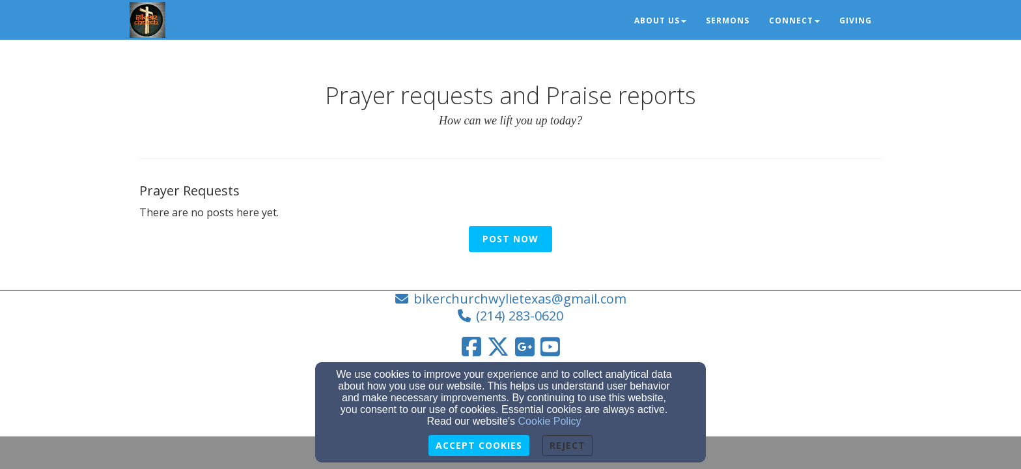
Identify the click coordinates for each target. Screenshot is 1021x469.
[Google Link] (525, 347)
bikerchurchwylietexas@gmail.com (519, 298)
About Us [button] (660, 20)
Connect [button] (794, 20)
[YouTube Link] (550, 347)
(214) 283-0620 (519, 315)
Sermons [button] (727, 20)
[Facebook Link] (471, 347)
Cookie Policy (549, 421)
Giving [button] (855, 20)
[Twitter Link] (498, 347)
